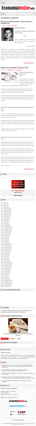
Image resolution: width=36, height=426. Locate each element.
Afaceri (8, 25)
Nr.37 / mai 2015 (5, 256)
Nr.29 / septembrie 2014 (6, 244)
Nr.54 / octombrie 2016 (6, 282)
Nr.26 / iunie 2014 (5, 240)
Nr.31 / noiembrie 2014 (6, 247)
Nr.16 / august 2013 (5, 225)
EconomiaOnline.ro (19, 420)
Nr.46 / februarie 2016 (6, 270)
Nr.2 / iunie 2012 (5, 204)
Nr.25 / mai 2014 (5, 238)
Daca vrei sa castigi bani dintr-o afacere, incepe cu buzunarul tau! (16, 22)
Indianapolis (27, 423)
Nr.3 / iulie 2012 (4, 205)
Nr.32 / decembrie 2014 (6, 249)
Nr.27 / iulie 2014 (5, 241)
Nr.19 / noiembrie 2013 (6, 229)
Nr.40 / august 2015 (5, 261)
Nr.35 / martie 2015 (5, 253)
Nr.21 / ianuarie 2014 (6, 232)
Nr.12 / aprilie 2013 (5, 219)
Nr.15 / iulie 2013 (5, 223)
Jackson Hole (20, 424)
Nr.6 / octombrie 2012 (6, 210)
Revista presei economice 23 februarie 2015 (14, 67)
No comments (18, 70)
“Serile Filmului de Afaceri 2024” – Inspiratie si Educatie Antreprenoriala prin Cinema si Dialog (15, 370)
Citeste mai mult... (29, 63)
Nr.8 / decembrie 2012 (6, 213)
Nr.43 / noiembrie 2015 (6, 265)
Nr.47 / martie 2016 (5, 271)
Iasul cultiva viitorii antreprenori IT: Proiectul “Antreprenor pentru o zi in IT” (18, 374)
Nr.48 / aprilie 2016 (5, 273)
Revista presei (10, 70)
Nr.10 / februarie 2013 (6, 216)
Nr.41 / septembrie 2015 (6, 262)
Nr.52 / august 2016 (5, 279)
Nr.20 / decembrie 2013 (6, 231)
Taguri (18, 338)
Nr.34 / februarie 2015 (6, 252)
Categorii (12, 338)
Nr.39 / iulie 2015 (5, 259)
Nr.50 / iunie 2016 (5, 276)
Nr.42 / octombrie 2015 (6, 264)
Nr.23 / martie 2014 (5, 235)
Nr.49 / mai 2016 (5, 274)
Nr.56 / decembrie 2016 (6, 285)
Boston (18, 423)
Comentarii (4, 338)
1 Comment (14, 25)
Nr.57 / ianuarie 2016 (6, 286)
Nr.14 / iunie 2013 (5, 222)
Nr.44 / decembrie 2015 (6, 267)
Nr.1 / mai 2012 (4, 202)
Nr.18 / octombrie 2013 (6, 228)
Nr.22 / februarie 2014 (6, 234)
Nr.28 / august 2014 (5, 243)
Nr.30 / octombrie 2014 (6, 246)
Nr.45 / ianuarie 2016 (6, 268)
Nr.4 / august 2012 (5, 207)
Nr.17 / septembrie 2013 (6, 226)
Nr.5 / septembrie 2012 (6, 208)
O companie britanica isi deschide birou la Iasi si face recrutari (16, 380)
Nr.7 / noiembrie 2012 (6, 211)
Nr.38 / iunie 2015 (5, 258)
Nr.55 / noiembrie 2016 (6, 283)
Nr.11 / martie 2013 (5, 217)
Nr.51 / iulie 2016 (5, 277)
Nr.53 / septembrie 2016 (6, 280)
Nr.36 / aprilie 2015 (5, 255)
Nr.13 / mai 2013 (5, 220)
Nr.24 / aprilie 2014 (5, 237)
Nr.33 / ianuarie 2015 (6, 250)
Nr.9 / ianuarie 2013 (5, 214)
